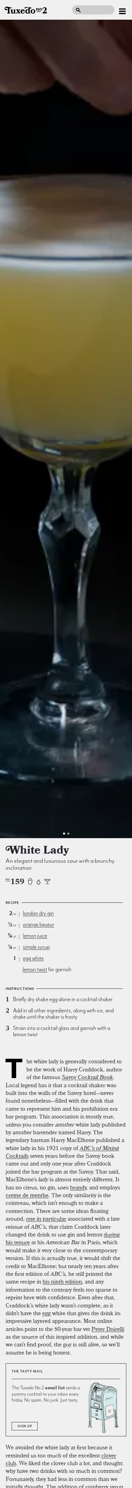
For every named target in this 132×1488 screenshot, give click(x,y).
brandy (78, 1187)
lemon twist (35, 969)
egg (46, 1313)
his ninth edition (62, 1281)
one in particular (46, 1218)
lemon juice (35, 936)
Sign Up (25, 1426)
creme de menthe (27, 1195)
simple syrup (36, 947)
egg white (33, 958)
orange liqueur (38, 924)
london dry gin (38, 913)
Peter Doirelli (108, 1328)
